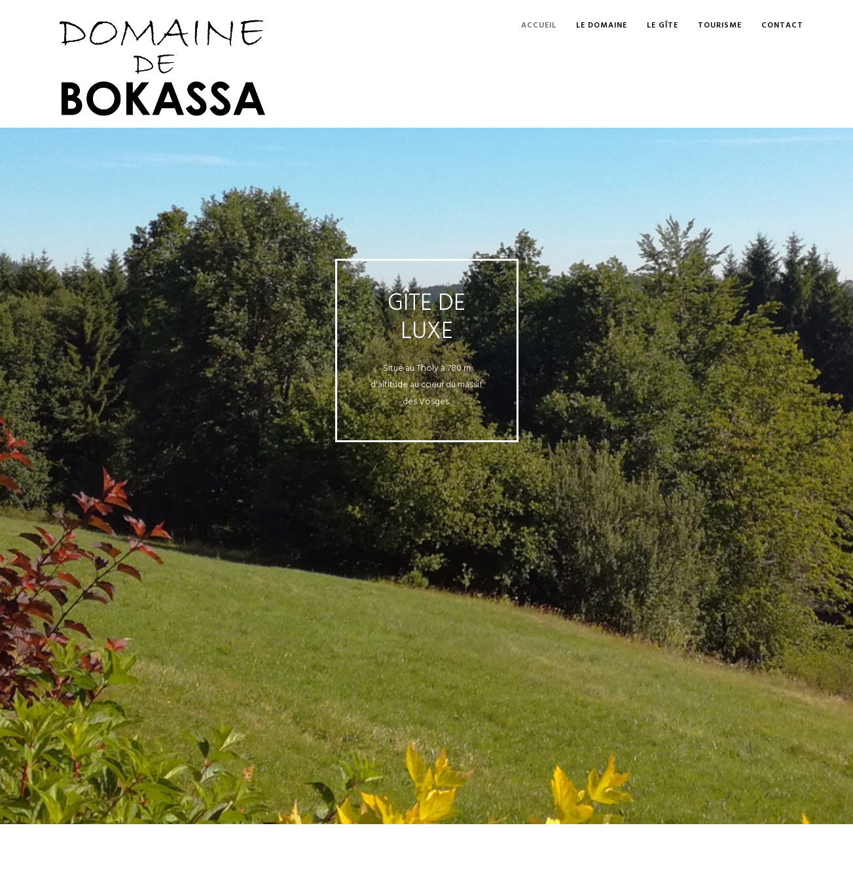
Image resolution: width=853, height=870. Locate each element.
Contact (782, 25)
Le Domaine (601, 25)
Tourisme (720, 25)
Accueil (538, 25)
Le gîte (662, 25)
